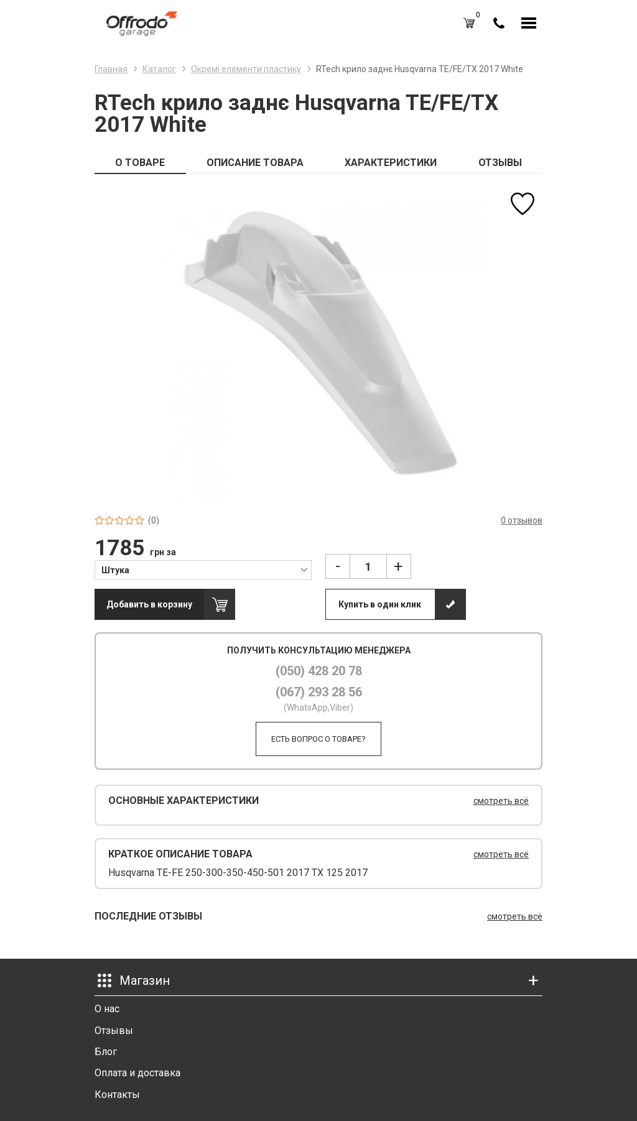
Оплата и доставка (137, 1073)
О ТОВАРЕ (140, 162)
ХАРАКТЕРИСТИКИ (391, 162)
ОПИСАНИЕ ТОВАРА (255, 162)
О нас (107, 1009)
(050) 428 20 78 (319, 671)
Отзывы (114, 1030)
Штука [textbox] (115, 570)
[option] (318, 344)
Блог (106, 1052)
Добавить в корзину (149, 604)
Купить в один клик (379, 604)
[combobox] (203, 569)
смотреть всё (501, 800)
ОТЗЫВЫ (500, 162)
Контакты (117, 1094)
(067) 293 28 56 (319, 692)
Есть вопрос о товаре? (318, 739)
